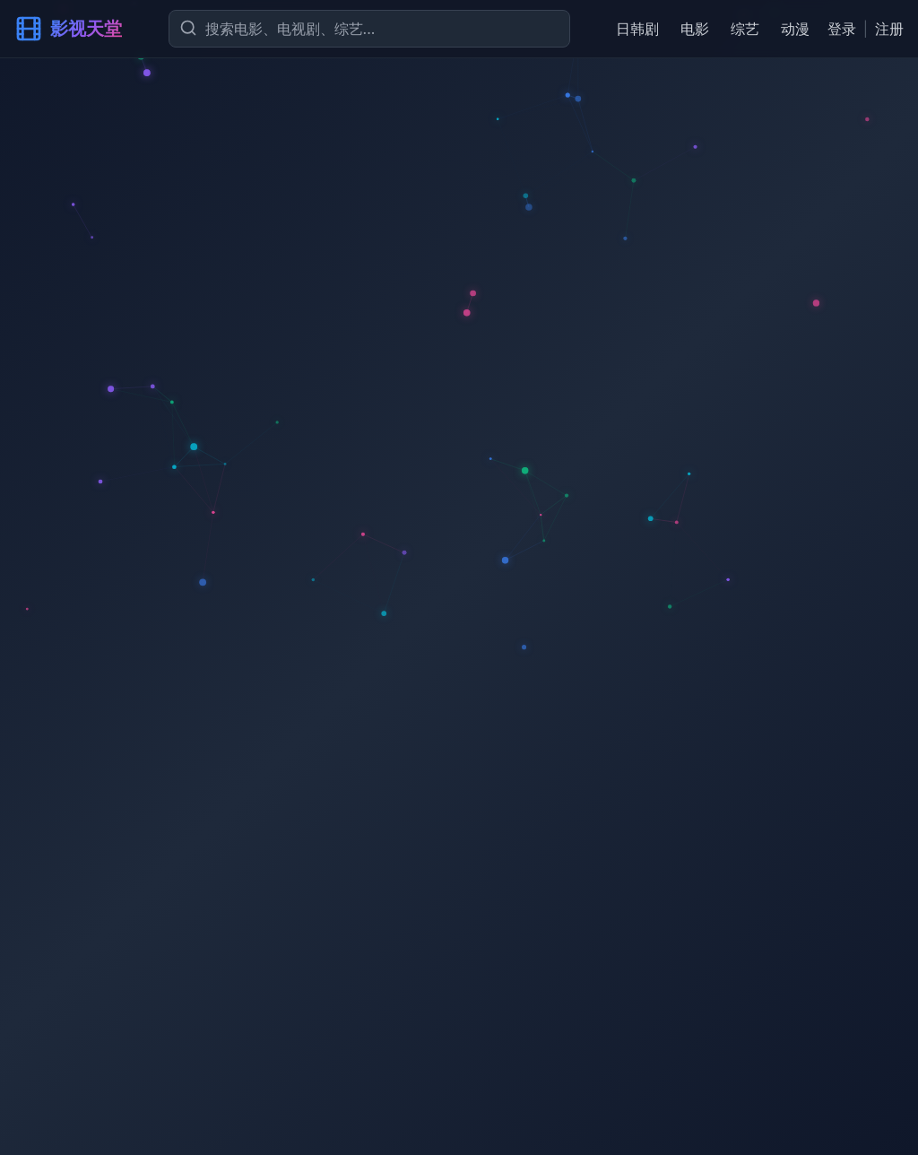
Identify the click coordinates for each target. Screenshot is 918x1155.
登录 (841, 29)
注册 (889, 29)
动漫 (795, 29)
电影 (694, 29)
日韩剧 (637, 29)
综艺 (745, 29)
